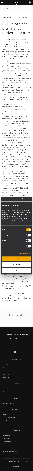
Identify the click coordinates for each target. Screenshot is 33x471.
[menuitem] (5, 364)
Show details (23, 253)
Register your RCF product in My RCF (16, 334)
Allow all (16, 259)
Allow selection (16, 264)
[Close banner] (30, 199)
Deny (16, 270)
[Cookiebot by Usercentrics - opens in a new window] (19, 199)
